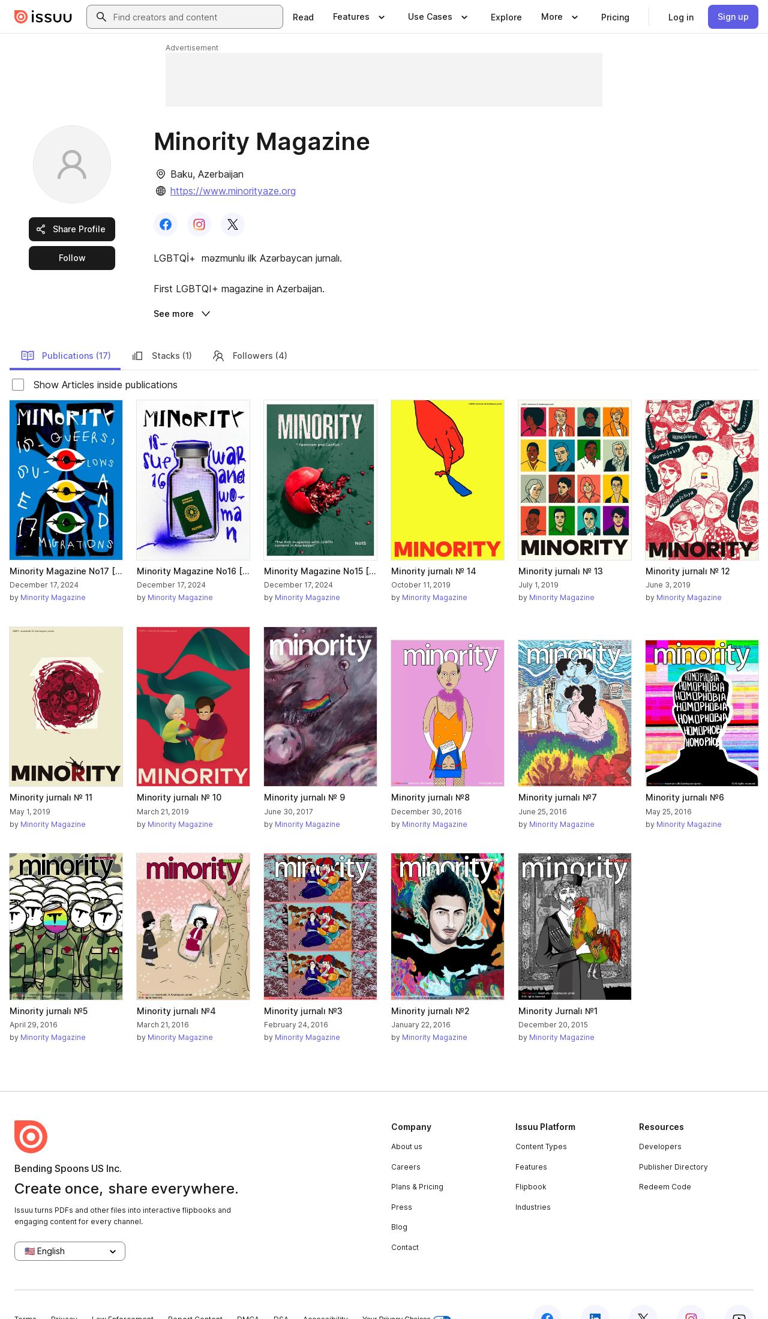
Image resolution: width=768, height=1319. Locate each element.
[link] (303, 17)
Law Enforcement (123, 1290)
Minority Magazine (53, 568)
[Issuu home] (43, 16)
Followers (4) (249, 327)
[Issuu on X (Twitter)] (643, 1290)
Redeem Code (665, 1157)
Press (401, 1178)
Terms (25, 1290)
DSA (281, 1290)
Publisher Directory (673, 1138)
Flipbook (531, 1157)
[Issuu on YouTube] (739, 1290)
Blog (399, 1198)
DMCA (248, 1290)
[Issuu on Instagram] (691, 1290)
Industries (533, 1178)
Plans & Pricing (417, 1157)
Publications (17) (65, 327)
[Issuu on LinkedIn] (595, 1290)
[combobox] (195, 16)
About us (406, 1117)
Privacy (64, 1290)
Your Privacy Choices (406, 1291)
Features (531, 1138)
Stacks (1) (161, 327)
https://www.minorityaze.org (233, 191)
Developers (660, 1117)
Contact (405, 1218)
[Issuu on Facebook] (547, 1290)
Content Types (541, 1117)
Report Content (195, 1290)
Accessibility (325, 1290)
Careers (406, 1138)
